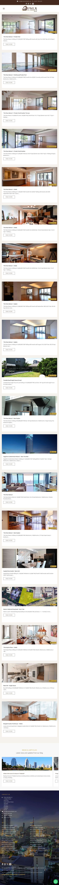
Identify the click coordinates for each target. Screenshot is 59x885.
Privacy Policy (27, 872)
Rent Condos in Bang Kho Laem (37, 848)
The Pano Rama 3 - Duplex (10, 304)
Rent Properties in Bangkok (36, 827)
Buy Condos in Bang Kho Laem (9, 848)
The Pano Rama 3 (8, 494)
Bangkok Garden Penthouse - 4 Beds (13, 723)
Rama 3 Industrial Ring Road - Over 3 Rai (13, 609)
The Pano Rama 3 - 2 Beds (10, 189)
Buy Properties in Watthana (8, 838)
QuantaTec (22, 874)
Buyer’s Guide (5, 854)
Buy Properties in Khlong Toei (9, 831)
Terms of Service (36, 872)
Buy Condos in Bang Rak (7, 840)
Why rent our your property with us (38, 854)
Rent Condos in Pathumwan (36, 833)
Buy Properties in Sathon (8, 846)
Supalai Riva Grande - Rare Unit (11, 571)
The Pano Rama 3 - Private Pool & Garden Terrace (16, 113)
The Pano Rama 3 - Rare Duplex (11, 418)
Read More (9, 44)
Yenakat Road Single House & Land (12, 380)
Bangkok (5, 768)
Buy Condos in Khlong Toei (8, 829)
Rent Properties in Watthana (37, 838)
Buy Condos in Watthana (8, 837)
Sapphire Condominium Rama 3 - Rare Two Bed (15, 456)
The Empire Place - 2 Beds (10, 647)
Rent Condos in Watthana (36, 837)
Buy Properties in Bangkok (8, 827)
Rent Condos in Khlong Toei (36, 829)
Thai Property (20, 768)
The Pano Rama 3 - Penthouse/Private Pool (15, 75)
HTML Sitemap (11, 870)
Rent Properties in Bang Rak (36, 842)
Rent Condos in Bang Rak (36, 840)
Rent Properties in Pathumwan (37, 835)
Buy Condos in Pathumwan (8, 833)
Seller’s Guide (5, 855)
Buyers (9, 768)
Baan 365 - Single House (9, 685)
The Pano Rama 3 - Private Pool (11, 36)
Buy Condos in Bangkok (7, 825)
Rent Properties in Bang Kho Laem (38, 850)
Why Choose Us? (34, 852)
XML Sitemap (4, 870)
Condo (14, 768)
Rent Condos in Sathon (35, 844)
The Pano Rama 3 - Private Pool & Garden (14, 151)
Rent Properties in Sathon (36, 846)
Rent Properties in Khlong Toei (37, 831)
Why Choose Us (6, 857)
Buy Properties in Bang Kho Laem (10, 850)
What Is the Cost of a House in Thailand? (13, 773)
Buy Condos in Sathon (7, 844)
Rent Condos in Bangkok (36, 825)
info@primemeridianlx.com (24, 1)
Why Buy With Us (6, 852)
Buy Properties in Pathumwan (9, 835)
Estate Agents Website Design (10, 874)
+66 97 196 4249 (37, 1)
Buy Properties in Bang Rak (8, 842)
